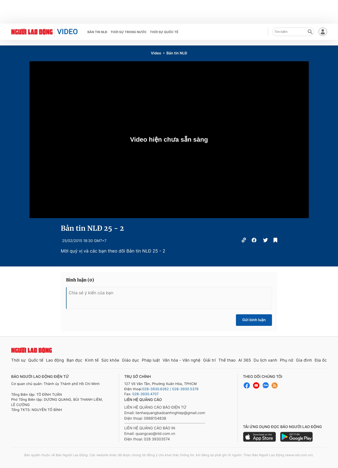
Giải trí (209, 360)
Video (156, 53)
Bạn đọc (74, 360)
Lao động (55, 360)
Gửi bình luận (254, 320)
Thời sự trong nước (128, 32)
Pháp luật (151, 360)
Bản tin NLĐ (97, 32)
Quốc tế (35, 360)
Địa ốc (321, 360)
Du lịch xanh (265, 360)
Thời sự (18, 360)
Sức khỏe (110, 360)
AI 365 (244, 360)
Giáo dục (130, 360)
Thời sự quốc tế (164, 32)
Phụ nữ (286, 360)
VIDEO (67, 31)
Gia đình (304, 360)
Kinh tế (92, 360)
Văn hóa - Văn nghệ (181, 360)
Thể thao (227, 360)
